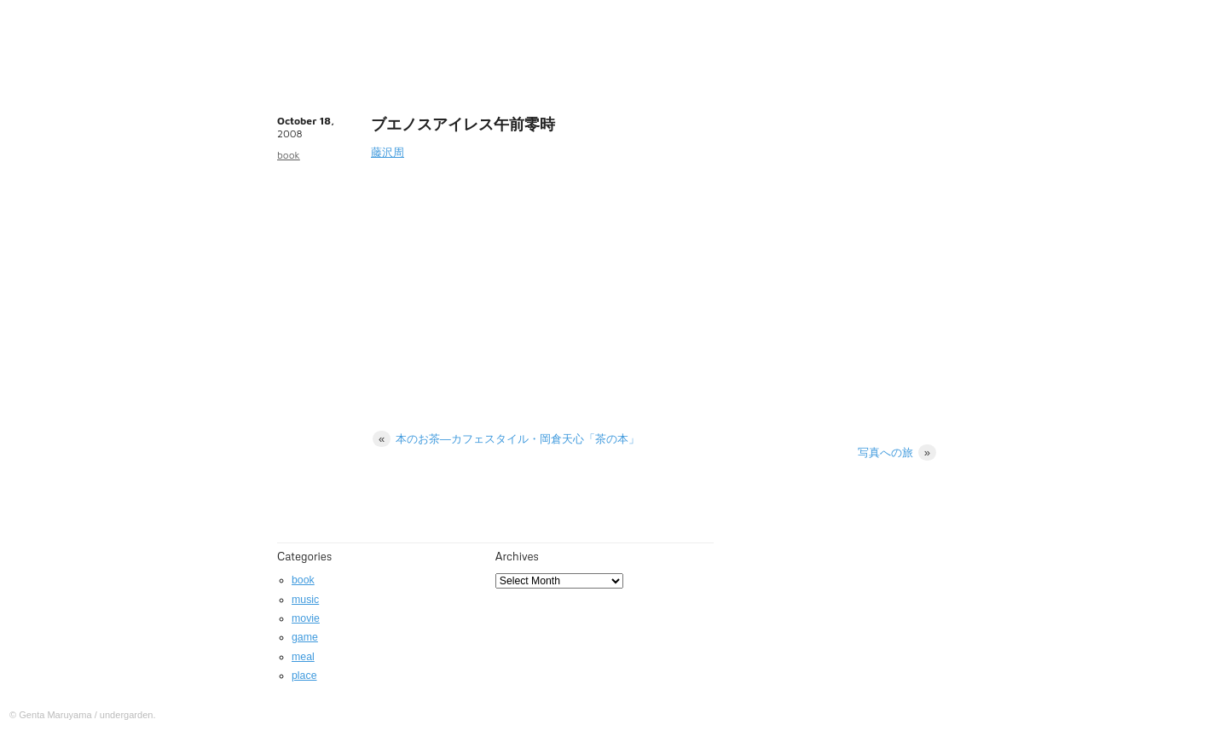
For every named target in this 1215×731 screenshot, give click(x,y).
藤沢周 (387, 152)
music (305, 600)
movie (306, 618)
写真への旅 (897, 452)
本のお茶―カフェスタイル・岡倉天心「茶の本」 (506, 438)
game (305, 637)
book (288, 154)
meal (303, 657)
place (304, 676)
